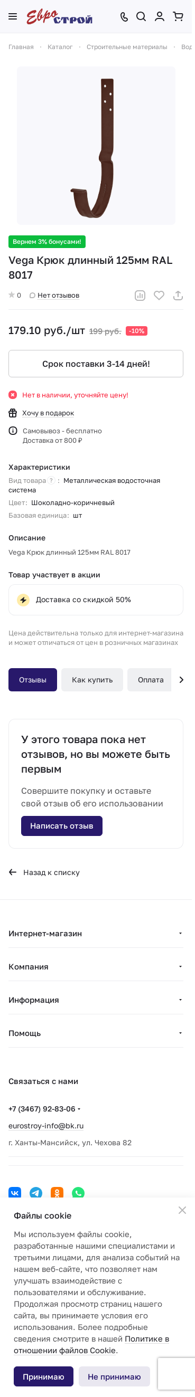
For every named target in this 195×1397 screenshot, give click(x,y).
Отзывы (33, 679)
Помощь (24, 1033)
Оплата (151, 679)
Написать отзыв (62, 825)
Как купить (92, 679)
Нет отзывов (54, 295)
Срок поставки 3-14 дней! (96, 363)
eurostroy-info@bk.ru (45, 1125)
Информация (33, 999)
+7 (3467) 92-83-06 (42, 1108)
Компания (28, 966)
